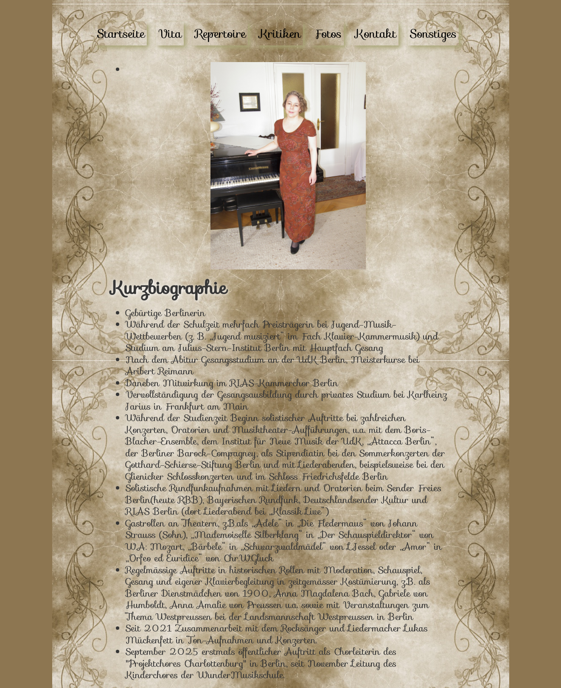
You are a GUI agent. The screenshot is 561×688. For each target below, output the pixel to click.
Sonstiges (433, 33)
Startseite (121, 33)
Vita (170, 33)
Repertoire (220, 33)
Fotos (328, 33)
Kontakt (375, 33)
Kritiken (280, 33)
